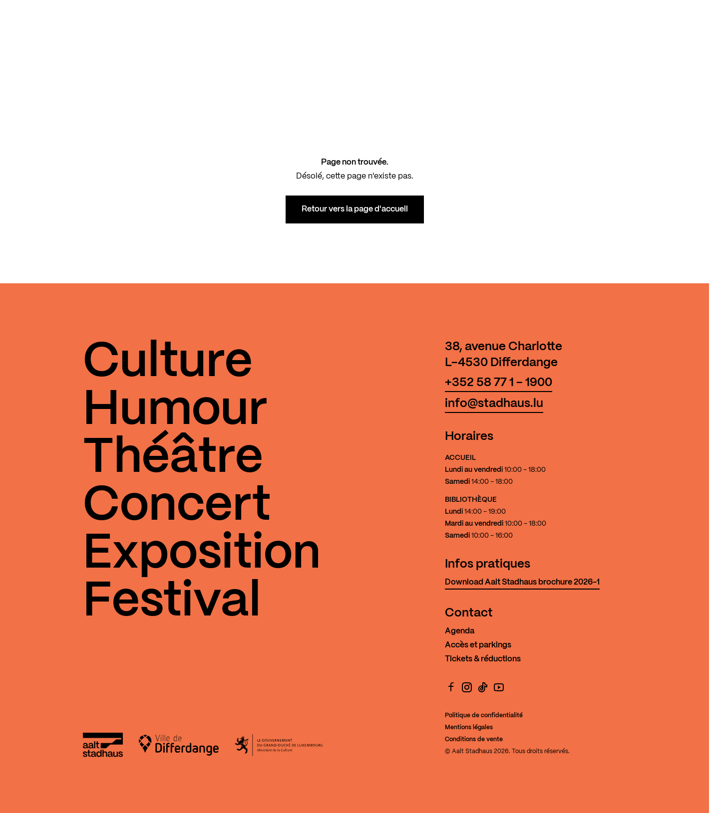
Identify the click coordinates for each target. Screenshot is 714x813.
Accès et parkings (478, 645)
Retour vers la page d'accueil (355, 209)
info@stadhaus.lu (494, 403)
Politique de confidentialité (484, 715)
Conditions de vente (474, 739)
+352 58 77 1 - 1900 (498, 383)
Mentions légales (469, 727)
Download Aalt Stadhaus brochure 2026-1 (522, 582)
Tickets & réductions (483, 659)
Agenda (459, 631)
